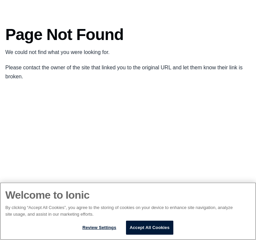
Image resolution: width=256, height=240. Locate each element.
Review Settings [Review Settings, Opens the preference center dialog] (99, 227)
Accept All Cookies (150, 227)
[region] (128, 211)
